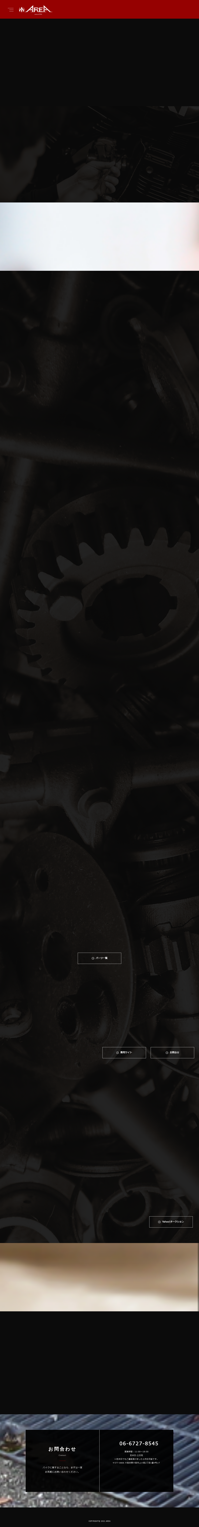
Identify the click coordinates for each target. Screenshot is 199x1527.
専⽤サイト (126, 1052)
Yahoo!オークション (173, 1222)
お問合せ (174, 1052)
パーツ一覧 (101, 958)
